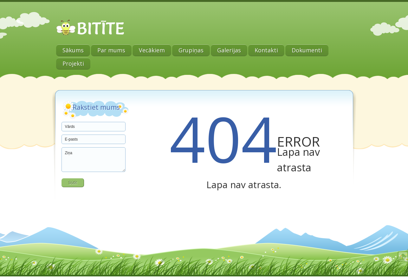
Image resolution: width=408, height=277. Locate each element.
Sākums (73, 50)
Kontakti (266, 50)
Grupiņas (191, 50)
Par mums (111, 50)
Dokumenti (307, 50)
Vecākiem (152, 50)
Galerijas (229, 50)
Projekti (73, 63)
